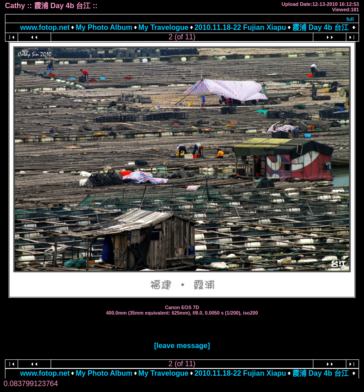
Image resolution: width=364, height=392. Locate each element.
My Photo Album (104, 27)
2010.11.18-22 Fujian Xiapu (240, 27)
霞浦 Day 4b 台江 (320, 27)
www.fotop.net (45, 27)
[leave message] (182, 345)
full (350, 19)
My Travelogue (163, 27)
